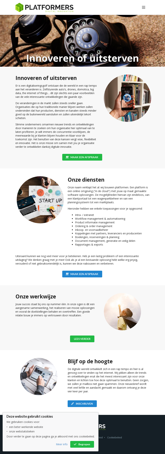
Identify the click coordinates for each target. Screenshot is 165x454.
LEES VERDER (82, 338)
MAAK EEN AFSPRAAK (82, 157)
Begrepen (82, 444)
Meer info (62, 444)
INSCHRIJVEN (82, 403)
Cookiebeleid (114, 437)
